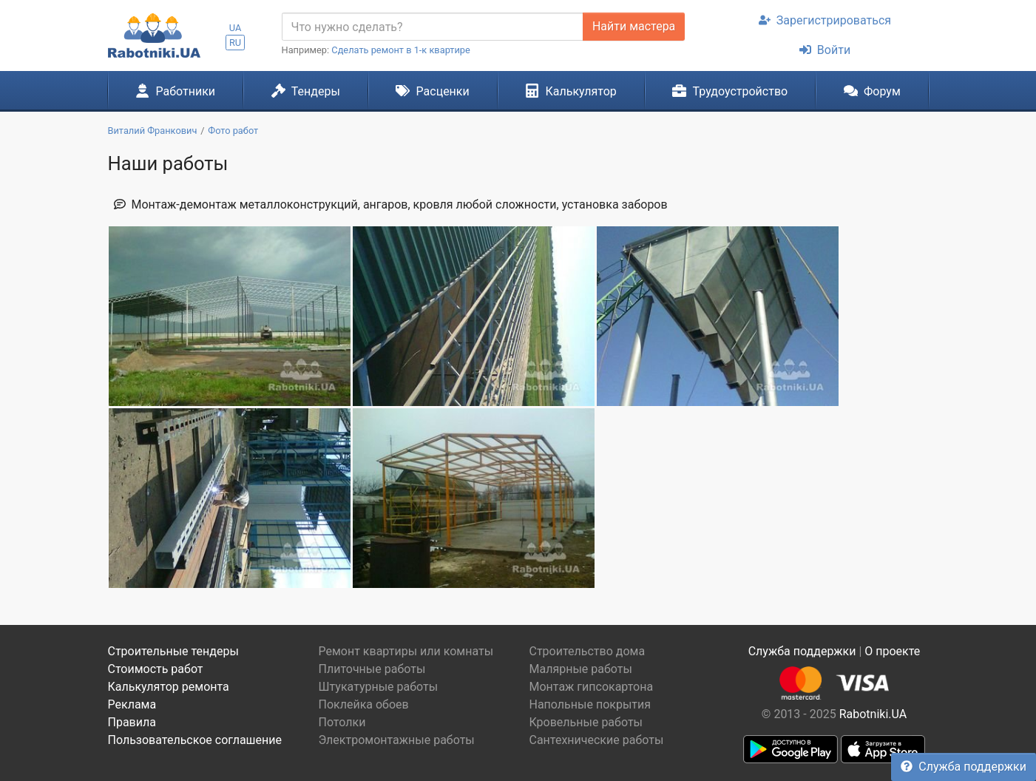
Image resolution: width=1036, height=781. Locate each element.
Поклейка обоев (364, 704)
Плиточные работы (372, 669)
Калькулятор (571, 91)
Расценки (432, 91)
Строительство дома (587, 651)
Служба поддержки (963, 767)
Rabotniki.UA (873, 714)
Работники (175, 91)
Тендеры (305, 91)
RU (235, 42)
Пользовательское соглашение (195, 740)
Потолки (342, 722)
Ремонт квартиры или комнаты (406, 651)
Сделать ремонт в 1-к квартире (400, 49)
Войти (824, 50)
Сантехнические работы (596, 740)
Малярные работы (580, 669)
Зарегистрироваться (825, 20)
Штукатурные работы (379, 687)
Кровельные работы (586, 722)
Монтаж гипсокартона (591, 687)
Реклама (132, 704)
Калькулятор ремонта (168, 687)
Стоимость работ (155, 669)
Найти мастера (633, 26)
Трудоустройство (730, 91)
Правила (132, 722)
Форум (872, 91)
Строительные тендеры (173, 651)
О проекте (892, 651)
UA (235, 27)
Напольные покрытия (590, 704)
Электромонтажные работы (397, 740)
